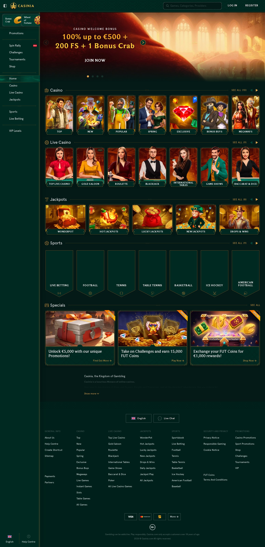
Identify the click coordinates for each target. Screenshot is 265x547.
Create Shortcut (53, 450)
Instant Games (84, 486)
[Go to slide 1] (88, 76)
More (175, 516)
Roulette (113, 450)
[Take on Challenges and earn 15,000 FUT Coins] (152, 338)
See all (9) (240, 142)
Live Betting (178, 443)
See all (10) (239, 90)
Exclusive (81, 462)
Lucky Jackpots (148, 450)
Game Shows (115, 468)
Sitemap (49, 456)
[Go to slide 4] (102, 76)
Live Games (82, 480)
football (176, 450)
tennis (175, 456)
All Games (81, 504)
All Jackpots (146, 480)
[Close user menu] (5, 6)
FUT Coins (209, 475)
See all (255, 305)
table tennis (178, 462)
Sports (56, 243)
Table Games (83, 498)
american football (182, 480)
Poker (111, 480)
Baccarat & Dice (117, 474)
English (138, 418)
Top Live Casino (116, 437)
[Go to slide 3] (97, 76)
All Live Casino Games (120, 486)
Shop (238, 450)
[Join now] (152, 47)
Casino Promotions (245, 437)
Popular (80, 450)
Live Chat (166, 418)
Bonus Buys (82, 468)
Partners (49, 482)
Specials (57, 305)
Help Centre (51, 443)
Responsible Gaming (215, 443)
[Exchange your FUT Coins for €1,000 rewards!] (225, 338)
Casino (56, 90)
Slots (79, 492)
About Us (49, 437)
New (78, 443)
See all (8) (240, 199)
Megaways (81, 474)
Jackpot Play (147, 474)
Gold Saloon (114, 443)
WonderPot (146, 437)
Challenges (241, 456)
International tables (119, 462)
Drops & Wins (147, 462)
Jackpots (58, 199)
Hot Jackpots (147, 443)
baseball (176, 486)
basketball (177, 468)
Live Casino (60, 142)
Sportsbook (178, 437)
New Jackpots (147, 456)
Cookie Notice (211, 450)
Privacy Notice (211, 437)
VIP (237, 468)
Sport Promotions (244, 443)
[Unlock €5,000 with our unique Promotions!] (80, 338)
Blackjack (113, 456)
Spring (79, 456)
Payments (50, 476)
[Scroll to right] (143, 42)
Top (78, 437)
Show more (91, 393)
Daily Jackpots (147, 468)
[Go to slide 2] (92, 76)
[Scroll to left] (46, 42)
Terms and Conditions (215, 479)
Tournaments (242, 462)
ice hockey (178, 474)
